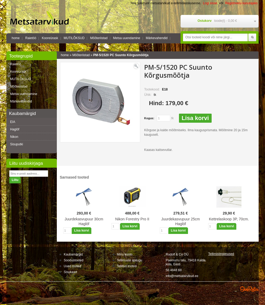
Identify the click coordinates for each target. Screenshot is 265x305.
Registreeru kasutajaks (241, 3)
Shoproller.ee (249, 289)
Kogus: (149, 118)
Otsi (252, 38)
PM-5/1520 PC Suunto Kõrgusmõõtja (120, 55)
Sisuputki (16, 144)
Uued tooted (72, 266)
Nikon (14, 137)
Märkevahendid (157, 38)
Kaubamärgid (73, 254)
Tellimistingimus (221, 254)
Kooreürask (50, 38)
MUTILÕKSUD (74, 38)
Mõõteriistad (98, 38)
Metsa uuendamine (126, 38)
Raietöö (30, 38)
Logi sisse (210, 3)
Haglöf (14, 129)
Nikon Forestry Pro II (132, 219)
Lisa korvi (195, 118)
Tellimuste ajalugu (129, 260)
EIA (12, 122)
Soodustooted (73, 260)
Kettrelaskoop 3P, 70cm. (229, 219)
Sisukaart (70, 272)
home (16, 38)
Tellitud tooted (126, 266)
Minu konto (124, 254)
